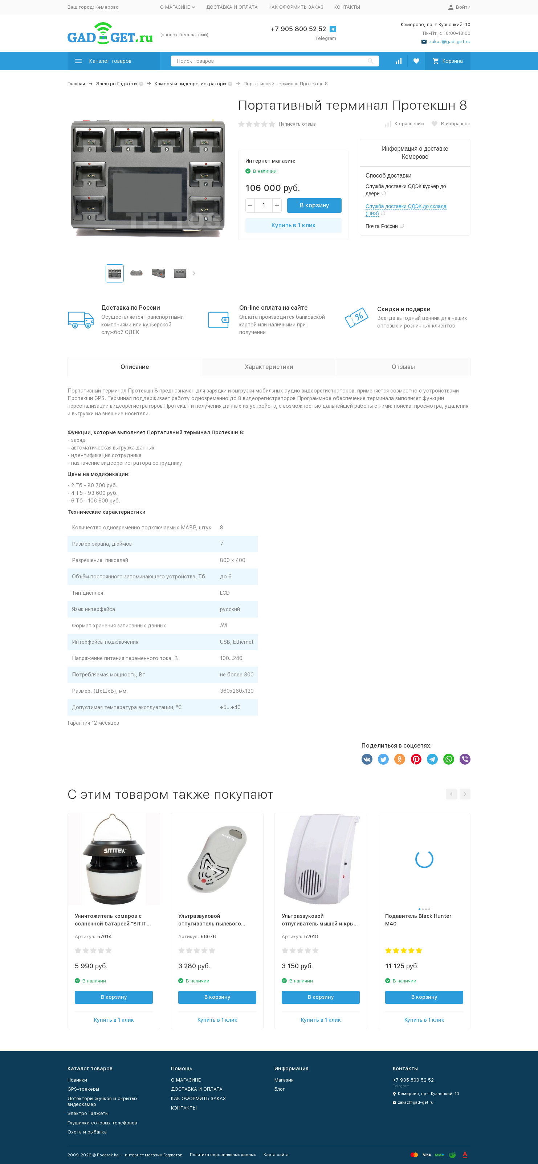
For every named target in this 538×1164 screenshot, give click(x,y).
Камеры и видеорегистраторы (190, 83)
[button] (194, 273)
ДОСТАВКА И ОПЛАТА (232, 7)
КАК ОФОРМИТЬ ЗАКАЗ (296, 7)
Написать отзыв (297, 124)
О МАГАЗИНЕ (186, 1080)
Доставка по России (130, 307)
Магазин (284, 1080)
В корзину (314, 205)
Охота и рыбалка (87, 1132)
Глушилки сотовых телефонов (102, 1123)
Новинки (77, 1080)
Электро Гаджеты (116, 83)
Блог (279, 1089)
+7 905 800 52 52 (298, 29)
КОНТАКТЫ (347, 7)
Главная (76, 83)
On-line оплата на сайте (273, 307)
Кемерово (107, 7)
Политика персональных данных (223, 1154)
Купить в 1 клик (294, 225)
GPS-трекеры (83, 1089)
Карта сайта (276, 1154)
